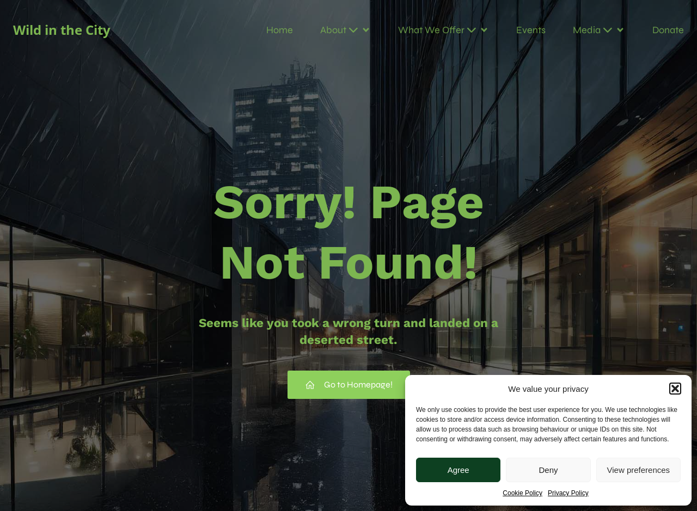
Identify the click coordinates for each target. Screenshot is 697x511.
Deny (548, 470)
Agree (458, 470)
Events (531, 30)
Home (279, 30)
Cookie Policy (522, 493)
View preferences (638, 470)
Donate (668, 30)
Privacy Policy (568, 493)
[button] (675, 388)
